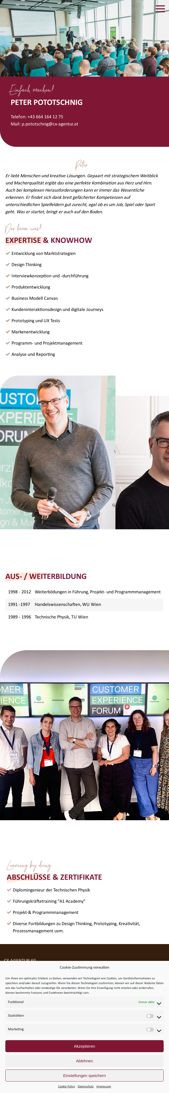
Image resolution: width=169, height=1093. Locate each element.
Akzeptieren (84, 1046)
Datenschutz (86, 1086)
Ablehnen (84, 1061)
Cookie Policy (66, 1086)
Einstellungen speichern (84, 1075)
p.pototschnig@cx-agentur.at (50, 124)
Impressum (103, 1086)
